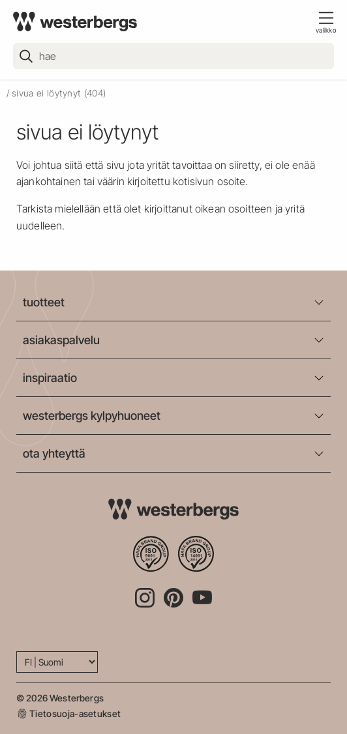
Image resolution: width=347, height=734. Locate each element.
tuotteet (44, 302)
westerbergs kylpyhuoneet (91, 415)
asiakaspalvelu (61, 340)
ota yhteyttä (54, 453)
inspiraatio (50, 378)
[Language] (57, 662)
